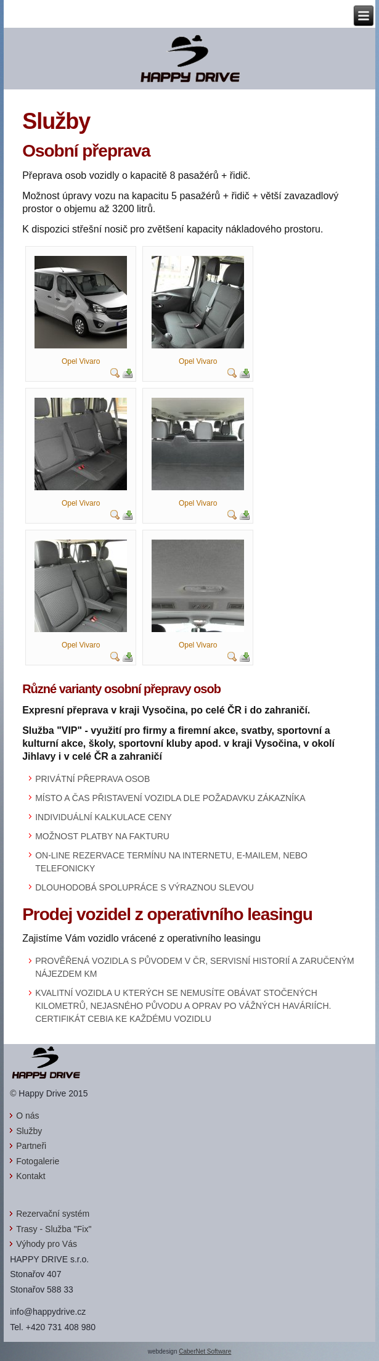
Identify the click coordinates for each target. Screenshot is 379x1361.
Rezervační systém (52, 1214)
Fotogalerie (37, 1161)
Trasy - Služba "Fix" (53, 1229)
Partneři (31, 1146)
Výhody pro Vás (46, 1244)
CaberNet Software (205, 1351)
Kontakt (30, 1176)
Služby (29, 1131)
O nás (27, 1115)
